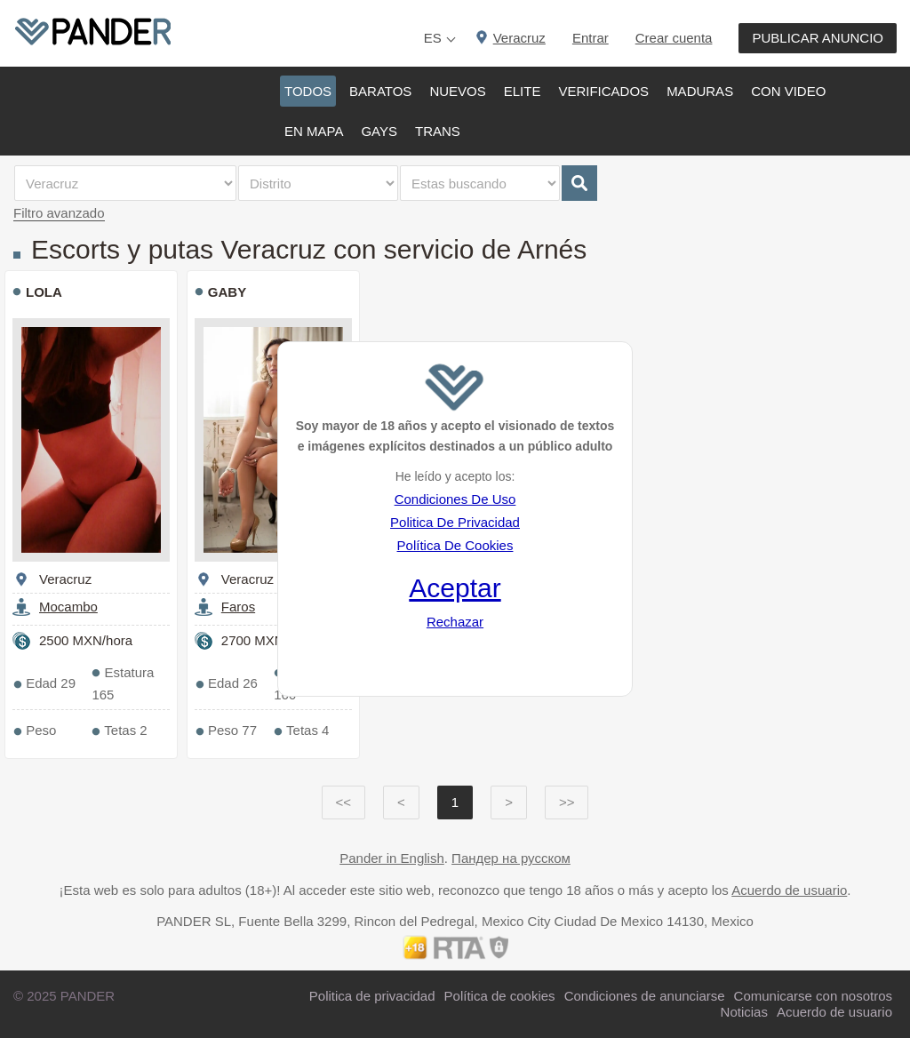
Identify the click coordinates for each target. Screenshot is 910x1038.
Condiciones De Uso (455, 499)
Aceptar (454, 588)
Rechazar (455, 621)
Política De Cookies (455, 545)
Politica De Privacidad (455, 522)
